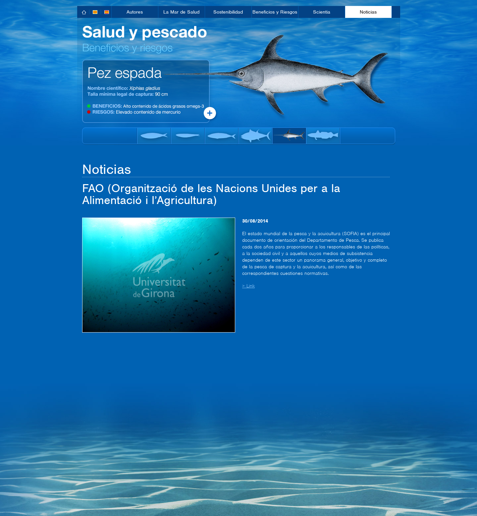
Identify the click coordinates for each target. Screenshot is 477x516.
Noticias (368, 12)
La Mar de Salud (181, 12)
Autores (135, 12)
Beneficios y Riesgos (274, 12)
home (84, 12)
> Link (248, 286)
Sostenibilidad (228, 12)
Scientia (321, 12)
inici (89, 29)
